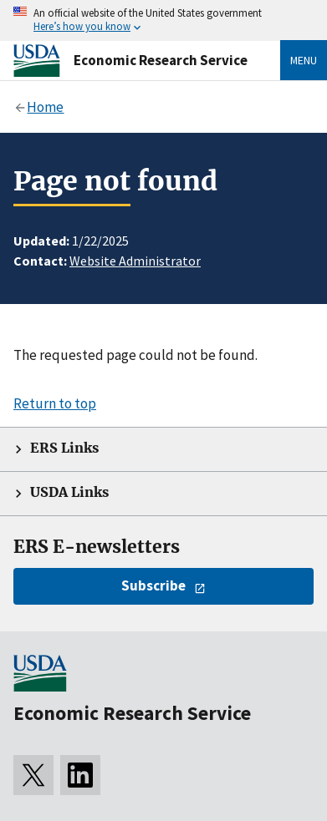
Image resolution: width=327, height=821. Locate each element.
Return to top (54, 403)
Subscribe (153, 585)
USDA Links (69, 492)
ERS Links (64, 448)
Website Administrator (135, 260)
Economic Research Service (161, 60)
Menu (303, 60)
